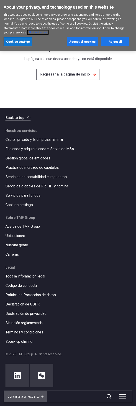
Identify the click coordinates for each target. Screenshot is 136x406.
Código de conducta (21, 285)
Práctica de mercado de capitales (32, 167)
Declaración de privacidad (25, 313)
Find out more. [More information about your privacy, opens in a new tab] (38, 32)
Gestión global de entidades (27, 158)
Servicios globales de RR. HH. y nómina (36, 186)
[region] (68, 25)
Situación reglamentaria (24, 323)
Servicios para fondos (23, 195)
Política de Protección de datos (30, 295)
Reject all (115, 41)
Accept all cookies (82, 41)
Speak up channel (19, 341)
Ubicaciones (15, 236)
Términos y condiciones (24, 332)
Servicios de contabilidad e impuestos (36, 177)
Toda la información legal (25, 276)
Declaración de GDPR (22, 304)
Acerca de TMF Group (22, 226)
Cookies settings (19, 205)
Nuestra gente (16, 245)
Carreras (12, 254)
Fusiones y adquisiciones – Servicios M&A (39, 149)
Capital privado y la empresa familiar (34, 139)
